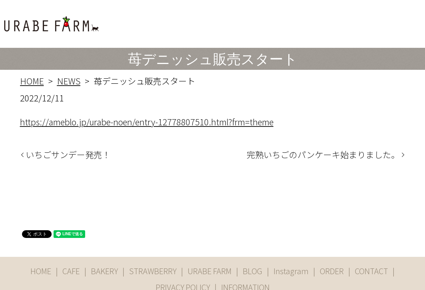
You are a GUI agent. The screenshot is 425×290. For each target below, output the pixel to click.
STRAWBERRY (233, 20)
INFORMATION (245, 264)
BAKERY (193, 20)
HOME (144, 20)
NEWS (69, 58)
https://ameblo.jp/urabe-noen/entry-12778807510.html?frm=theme (147, 99)
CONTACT (403, 20)
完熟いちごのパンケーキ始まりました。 (323, 132)
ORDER (372, 20)
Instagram (291, 248)
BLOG (315, 20)
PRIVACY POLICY (183, 264)
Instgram (342, 20)
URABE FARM (280, 20)
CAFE (168, 20)
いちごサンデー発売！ (68, 132)
